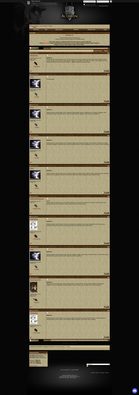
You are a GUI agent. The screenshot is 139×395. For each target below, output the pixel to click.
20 (70, 48)
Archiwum (102, 372)
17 (64, 48)
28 (85, 48)
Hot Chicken (37, 238)
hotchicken (34, 219)
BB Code (32, 360)
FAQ (46, 29)
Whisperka (34, 55)
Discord (78, 37)
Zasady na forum (33, 365)
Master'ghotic (37, 208)
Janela (37, 96)
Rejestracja (36, 29)
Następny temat (73, 343)
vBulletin (78, 377)
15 (60, 48)
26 (81, 48)
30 (88, 48)
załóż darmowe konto (103, 5)
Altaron (69, 13)
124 (100, 48)
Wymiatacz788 (35, 280)
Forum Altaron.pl (35, 25)
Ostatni (105, 48)
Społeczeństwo (59, 29)
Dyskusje (51, 25)
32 (92, 48)
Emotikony (32, 361)
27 (83, 48)
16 (62, 48)
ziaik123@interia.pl (37, 199)
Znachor (37, 302)
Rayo (32, 77)
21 (71, 48)
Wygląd (106, 50)
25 (79, 48)
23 (75, 48)
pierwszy (53, 48)
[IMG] (31, 362)
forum (74, 43)
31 (90, 48)
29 (86, 48)
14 (58, 48)
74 (98, 48)
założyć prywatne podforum (67, 39)
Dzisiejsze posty (91, 29)
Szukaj (105, 29)
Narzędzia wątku (98, 50)
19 (68, 48)
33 (94, 48)
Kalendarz (76, 29)
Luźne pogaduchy (44, 25)
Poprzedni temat (65, 343)
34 (96, 48)
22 (73, 48)
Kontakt (93, 372)
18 (66, 48)
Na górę (107, 372)
